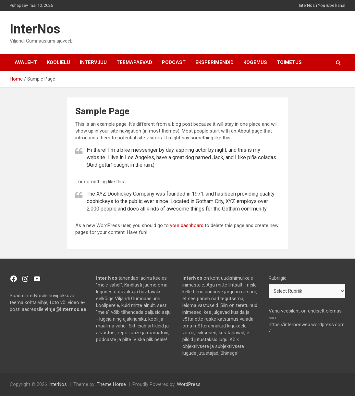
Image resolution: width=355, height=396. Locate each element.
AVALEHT (26, 62)
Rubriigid (278, 278)
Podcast (174, 62)
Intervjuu (93, 62)
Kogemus (255, 62)
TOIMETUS (289, 62)
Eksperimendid (214, 62)
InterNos (35, 29)
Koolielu (58, 62)
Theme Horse (111, 384)
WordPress (189, 384)
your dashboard (186, 225)
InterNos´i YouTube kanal (322, 5)
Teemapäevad (134, 62)
